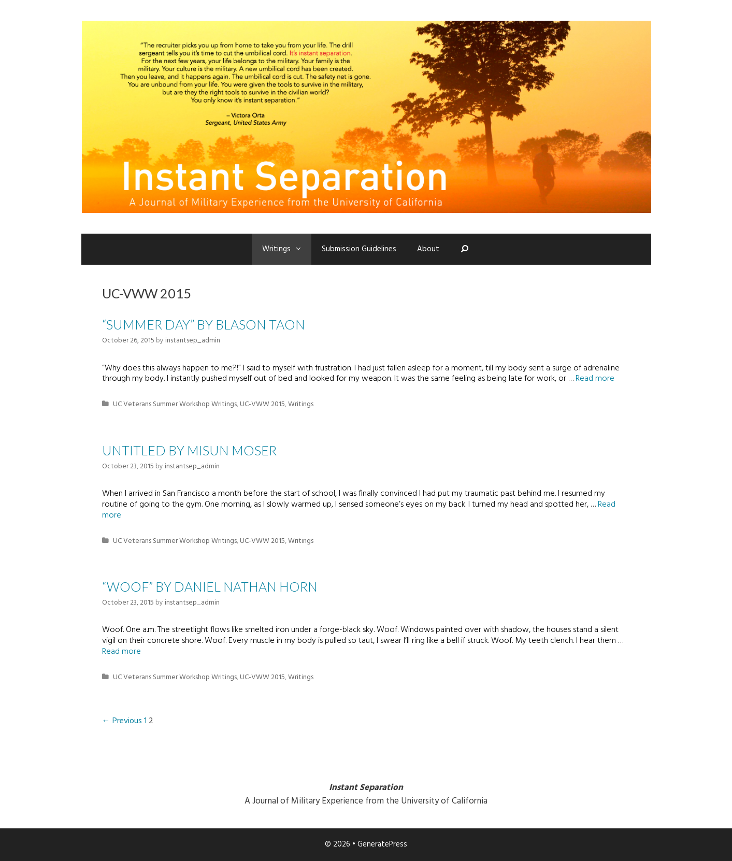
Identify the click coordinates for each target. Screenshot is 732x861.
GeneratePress (382, 844)
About (428, 249)
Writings (286, 249)
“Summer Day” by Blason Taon (203, 324)
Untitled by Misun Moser (189, 450)
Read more (595, 378)
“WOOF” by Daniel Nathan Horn (210, 586)
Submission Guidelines (359, 249)
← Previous (122, 721)
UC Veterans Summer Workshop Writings (175, 404)
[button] (301, 249)
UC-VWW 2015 (262, 404)
